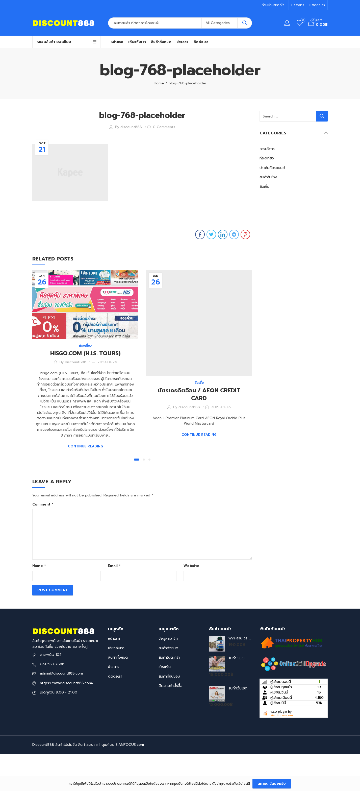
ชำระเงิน (165, 702)
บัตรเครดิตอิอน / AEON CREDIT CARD (199, 394)
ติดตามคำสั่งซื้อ (171, 721)
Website (191, 601)
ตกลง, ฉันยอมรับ (272, 783)
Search (244, 23)
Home (159, 83)
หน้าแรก (114, 674)
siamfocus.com (281, 751)
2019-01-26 (107, 362)
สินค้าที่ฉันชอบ (169, 712)
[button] (136, 495)
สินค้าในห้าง (268, 177)
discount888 (131, 127)
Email (114, 601)
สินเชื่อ (199, 382)
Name (39, 601)
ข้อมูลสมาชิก (168, 674)
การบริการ (267, 149)
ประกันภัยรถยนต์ (272, 168)
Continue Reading (85, 446)
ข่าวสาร (113, 702)
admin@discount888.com (61, 709)
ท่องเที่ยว (85, 345)
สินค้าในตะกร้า (169, 693)
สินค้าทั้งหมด (118, 693)
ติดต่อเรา (115, 712)
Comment (42, 540)
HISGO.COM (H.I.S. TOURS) (85, 353)
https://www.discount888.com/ (67, 718)
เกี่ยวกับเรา (116, 683)
